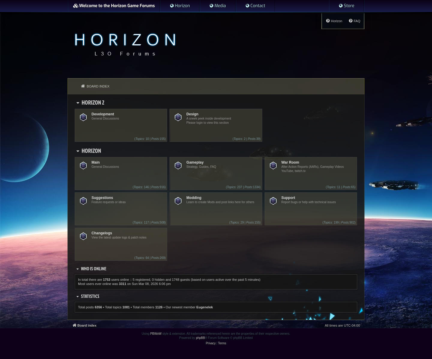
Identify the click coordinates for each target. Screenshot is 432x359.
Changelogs (102, 233)
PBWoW (156, 333)
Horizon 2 (93, 102)
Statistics (90, 296)
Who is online (93, 268)
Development (103, 114)
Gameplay (194, 162)
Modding (193, 198)
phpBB (200, 338)
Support (288, 198)
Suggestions (102, 198)
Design (192, 114)
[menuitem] (179, 6)
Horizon (91, 150)
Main (96, 162)
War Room (290, 162)
